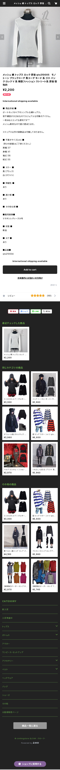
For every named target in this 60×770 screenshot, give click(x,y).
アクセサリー (8, 661)
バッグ (5, 686)
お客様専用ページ (10, 712)
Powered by (30, 743)
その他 (5, 703)
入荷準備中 (7, 618)
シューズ (6, 695)
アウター (6, 643)
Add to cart (30, 269)
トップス (5, 626)
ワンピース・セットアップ (12, 652)
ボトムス (6, 635)
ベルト (5, 669)
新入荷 (5, 609)
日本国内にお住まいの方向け (30, 278)
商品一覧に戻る (30, 725)
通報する (53, 285)
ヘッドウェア (7, 678)
